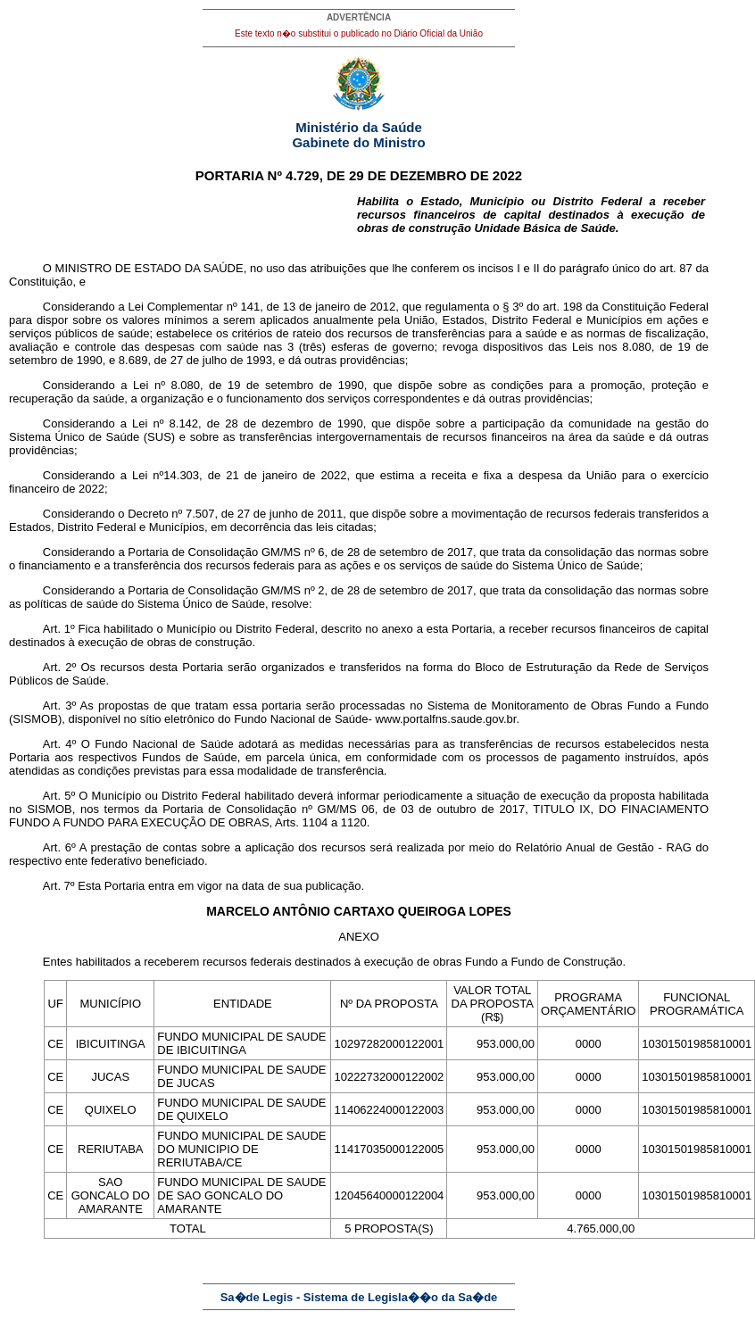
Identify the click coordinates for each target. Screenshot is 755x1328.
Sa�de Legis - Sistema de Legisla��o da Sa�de (359, 1297)
